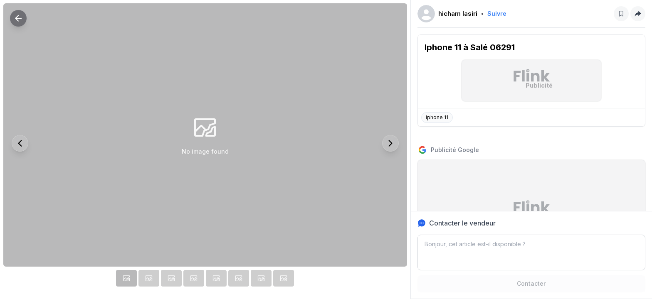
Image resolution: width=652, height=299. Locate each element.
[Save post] (621, 13)
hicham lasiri (457, 13)
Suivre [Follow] (496, 13)
